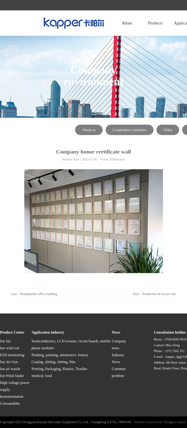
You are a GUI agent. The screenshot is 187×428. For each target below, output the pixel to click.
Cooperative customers (130, 130)
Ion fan (5, 341)
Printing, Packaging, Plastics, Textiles (59, 369)
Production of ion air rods (159, 294)
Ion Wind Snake (12, 376)
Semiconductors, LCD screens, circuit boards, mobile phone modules (70, 344)
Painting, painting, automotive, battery (59, 355)
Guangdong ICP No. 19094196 (111, 422)
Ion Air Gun (9, 362)
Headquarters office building (38, 294)
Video (167, 130)
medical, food (41, 376)
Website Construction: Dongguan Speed (160, 422)
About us (88, 130)
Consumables (10, 403)
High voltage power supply (14, 386)
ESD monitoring (12, 355)
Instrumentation (11, 396)
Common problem (119, 372)
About (127, 23)
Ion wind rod (9, 348)
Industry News (118, 358)
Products (155, 23)
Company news (119, 344)
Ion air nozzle (10, 369)
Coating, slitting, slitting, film (53, 362)
